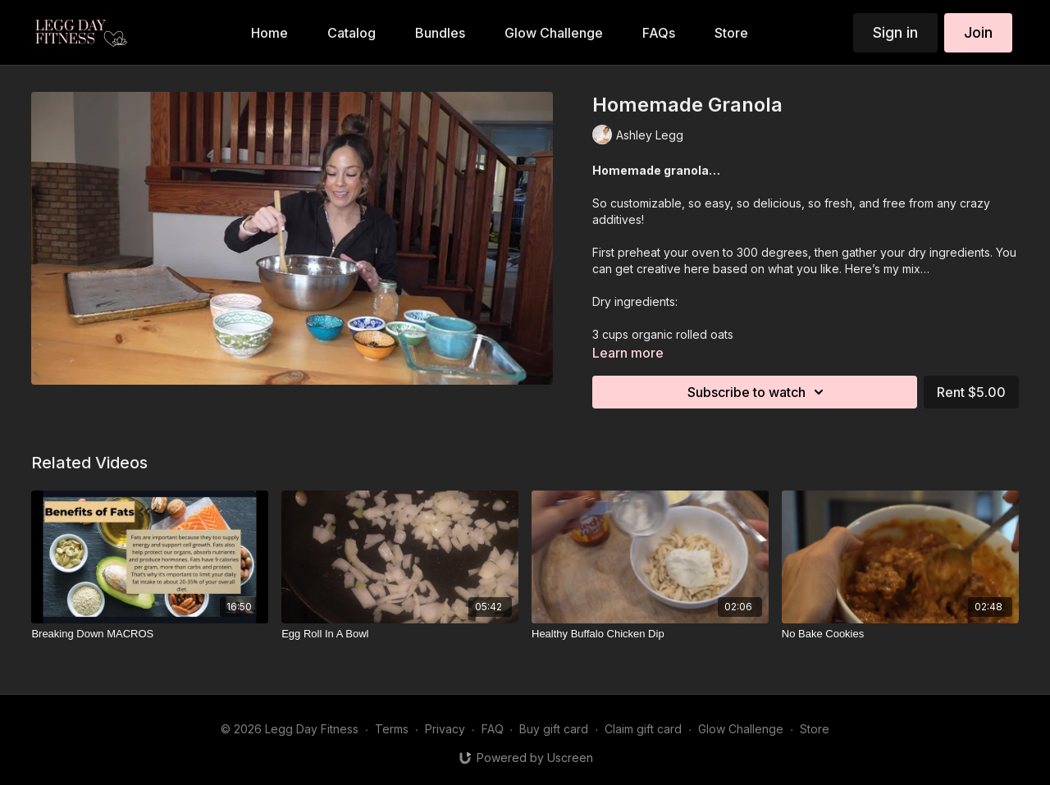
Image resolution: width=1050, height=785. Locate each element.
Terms (392, 729)
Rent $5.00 (971, 392)
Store (814, 729)
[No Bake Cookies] (900, 634)
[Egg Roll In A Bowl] (399, 634)
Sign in (895, 32)
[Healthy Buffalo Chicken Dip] (650, 634)
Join (978, 32)
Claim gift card (643, 729)
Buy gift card (553, 729)
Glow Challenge (740, 729)
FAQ (493, 729)
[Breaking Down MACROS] (149, 634)
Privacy (445, 729)
